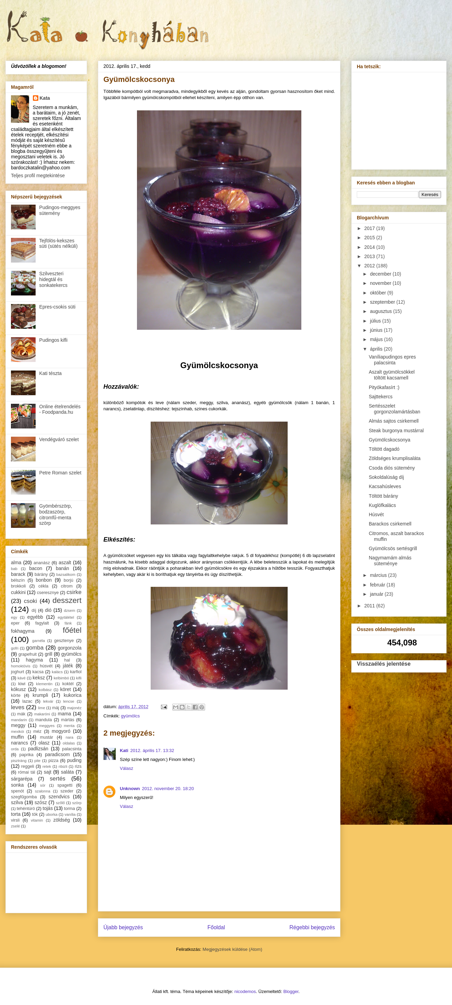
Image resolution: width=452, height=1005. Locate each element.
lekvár (48, 701)
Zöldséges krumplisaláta (394, 458)
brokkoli (18, 586)
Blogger (291, 991)
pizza (53, 760)
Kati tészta (50, 373)
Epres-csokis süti (57, 307)
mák (21, 714)
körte (16, 695)
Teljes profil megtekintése (38, 175)
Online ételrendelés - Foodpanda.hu (60, 409)
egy (14, 617)
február (378, 585)
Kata (45, 98)
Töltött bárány (383, 496)
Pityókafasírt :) (384, 387)
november (381, 283)
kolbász (45, 690)
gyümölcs (130, 715)
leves (17, 707)
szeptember (383, 302)
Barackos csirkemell (390, 523)
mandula (43, 719)
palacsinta (71, 749)
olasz (44, 743)
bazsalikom (65, 574)
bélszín (18, 580)
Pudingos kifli (53, 340)
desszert (66, 600)
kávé (21, 678)
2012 (370, 265)
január (377, 594)
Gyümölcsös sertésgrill (393, 548)
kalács (57, 672)
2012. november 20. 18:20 (168, 788)
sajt (47, 772)
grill (48, 654)
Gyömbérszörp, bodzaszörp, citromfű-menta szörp (55, 514)
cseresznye (48, 592)
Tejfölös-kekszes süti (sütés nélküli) (58, 243)
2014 (370, 247)
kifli (78, 678)
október (378, 292)
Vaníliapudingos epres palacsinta (392, 359)
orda (14, 749)
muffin (17, 737)
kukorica (72, 695)
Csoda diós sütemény (392, 468)
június (377, 330)
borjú (68, 580)
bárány (41, 574)
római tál (26, 772)
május (377, 339)
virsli (15, 820)
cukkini (18, 592)
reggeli (27, 766)
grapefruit (27, 654)
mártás (67, 719)
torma (69, 808)
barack (18, 574)
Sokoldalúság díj (386, 477)
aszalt (65, 562)
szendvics (59, 796)
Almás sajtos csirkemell (393, 421)
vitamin (37, 820)
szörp (76, 803)
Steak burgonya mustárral (396, 430)
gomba (34, 647)
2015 (370, 237)
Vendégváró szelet (59, 439)
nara (69, 737)
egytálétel (66, 617)
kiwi (21, 683)
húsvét (46, 666)
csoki (30, 601)
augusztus (381, 311)
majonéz (74, 708)
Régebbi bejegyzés (312, 927)
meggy (18, 725)
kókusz (18, 689)
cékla (43, 586)
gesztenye (64, 640)
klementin (44, 684)
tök (35, 814)
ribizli (63, 766)
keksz (39, 677)
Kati (124, 750)
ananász (42, 562)
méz (37, 731)
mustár (46, 737)
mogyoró (61, 731)
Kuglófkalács (382, 505)
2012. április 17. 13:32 (152, 750)
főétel (72, 630)
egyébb (35, 617)
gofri (14, 648)
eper (15, 623)
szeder (66, 791)
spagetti (65, 785)
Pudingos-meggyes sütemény (59, 210)
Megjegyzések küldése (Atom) (232, 949)
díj (34, 610)
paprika (26, 754)
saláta (67, 772)
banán (62, 568)
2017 (370, 228)
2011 (370, 605)
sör (43, 785)
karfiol (75, 671)
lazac (27, 701)
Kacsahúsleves (385, 486)
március (379, 575)
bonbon (44, 580)
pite (37, 761)
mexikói (17, 731)
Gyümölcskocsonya (389, 440)
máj (55, 707)
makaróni (42, 714)
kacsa (37, 671)
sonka (17, 785)
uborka (52, 814)
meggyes (46, 726)
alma (16, 562)
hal (67, 660)
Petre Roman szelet (60, 472)
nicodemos (245, 991)
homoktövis (20, 666)
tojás (48, 808)
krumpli (40, 695)
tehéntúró (26, 808)
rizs (78, 766)
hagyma (34, 660)
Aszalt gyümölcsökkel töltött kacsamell (392, 374)
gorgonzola (69, 648)
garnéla (38, 641)
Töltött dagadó (384, 449)
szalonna (42, 791)
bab (14, 569)
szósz (41, 802)
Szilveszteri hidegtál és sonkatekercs (53, 279)
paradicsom (57, 754)
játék (68, 665)
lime (41, 708)
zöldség (61, 820)
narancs (19, 743)
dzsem (69, 610)
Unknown (130, 788)
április (377, 349)
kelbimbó (61, 678)
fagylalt (42, 623)
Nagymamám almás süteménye (390, 560)
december (381, 274)
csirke (73, 592)
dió (48, 610)
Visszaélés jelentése (384, 664)
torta (16, 814)
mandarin (19, 720)
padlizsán (38, 748)
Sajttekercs (380, 396)
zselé (15, 826)
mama (64, 713)
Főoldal (216, 927)
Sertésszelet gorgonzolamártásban (394, 408)
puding (74, 760)
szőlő (60, 803)
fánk (68, 623)
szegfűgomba (24, 797)
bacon (35, 568)
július (376, 321)
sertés (57, 778)
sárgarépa (22, 779)
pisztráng (18, 761)
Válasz (126, 768)
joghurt (17, 671)
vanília (69, 814)
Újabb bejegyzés (123, 927)
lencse (68, 701)
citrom (67, 586)
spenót (17, 791)
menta (69, 726)
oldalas (69, 743)
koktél (68, 683)
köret (65, 689)
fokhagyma (22, 631)
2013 (370, 256)
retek (46, 766)
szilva (17, 802)
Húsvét (376, 514)
